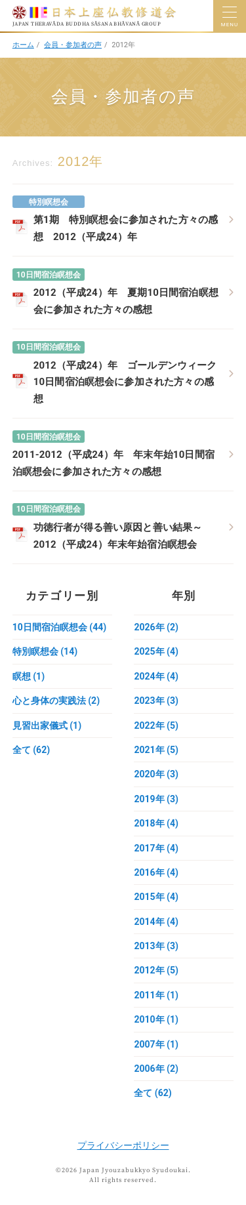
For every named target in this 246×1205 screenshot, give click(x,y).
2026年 (156, 627)
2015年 (156, 896)
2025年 (156, 651)
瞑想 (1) (28, 676)
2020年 (156, 774)
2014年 (156, 921)
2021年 (156, 750)
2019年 (156, 799)
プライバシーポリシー (123, 1145)
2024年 (156, 676)
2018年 (156, 823)
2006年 (156, 1068)
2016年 (156, 872)
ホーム (23, 45)
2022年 (156, 725)
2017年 (156, 848)
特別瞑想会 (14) (44, 651)
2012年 (156, 970)
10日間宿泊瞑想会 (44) (59, 627)
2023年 (156, 700)
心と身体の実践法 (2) (56, 700)
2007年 (156, 1044)
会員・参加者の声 (73, 45)
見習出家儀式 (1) (46, 725)
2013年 (156, 946)
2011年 (156, 995)
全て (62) (31, 750)
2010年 (156, 1019)
